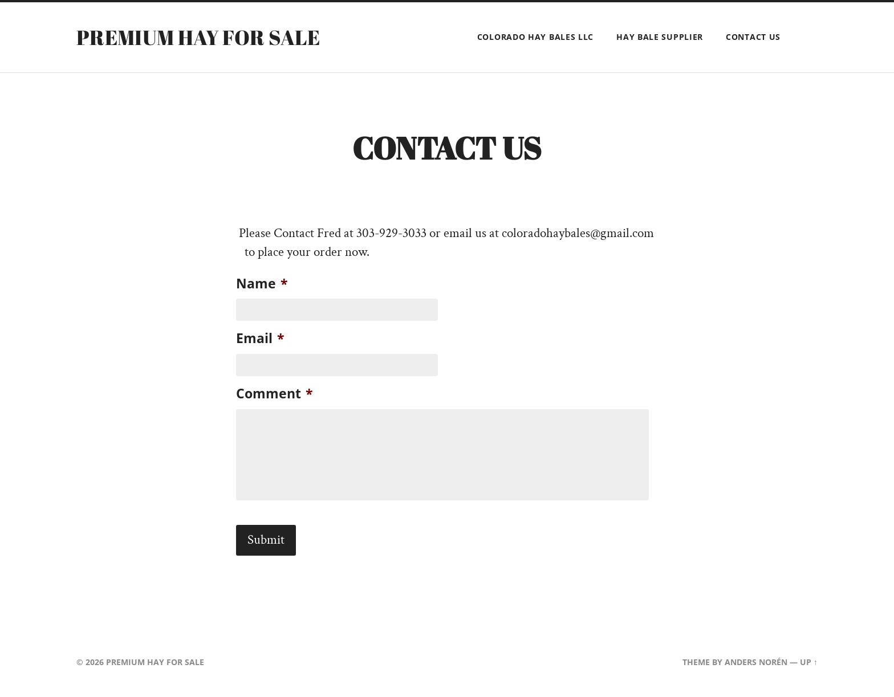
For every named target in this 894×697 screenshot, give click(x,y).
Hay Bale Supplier (659, 36)
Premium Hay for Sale (198, 37)
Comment (274, 393)
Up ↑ (809, 662)
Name (262, 283)
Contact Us (753, 36)
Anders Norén (756, 662)
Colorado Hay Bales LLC (535, 36)
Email (260, 338)
